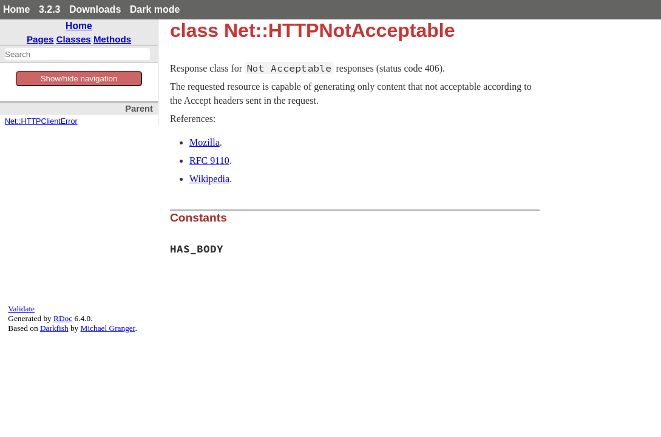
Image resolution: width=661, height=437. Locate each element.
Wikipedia (209, 179)
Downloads (95, 9)
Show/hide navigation (79, 78)
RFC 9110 (209, 160)
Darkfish (54, 328)
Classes (73, 39)
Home (16, 9)
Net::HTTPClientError (41, 121)
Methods (112, 39)
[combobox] (77, 54)
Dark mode (155, 9)
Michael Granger (108, 328)
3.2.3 (50, 9)
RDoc (62, 318)
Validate (21, 308)
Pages (40, 39)
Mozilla (204, 142)
